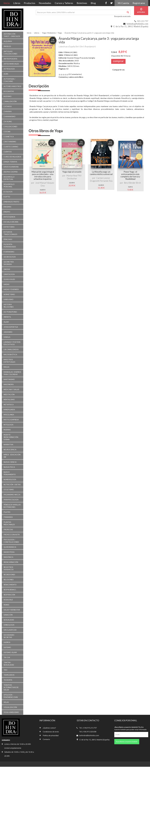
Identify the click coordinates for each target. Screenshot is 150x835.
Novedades (45, 3)
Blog (93, 3)
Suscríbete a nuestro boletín (126, 742)
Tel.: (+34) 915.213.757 (88, 728)
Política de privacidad (48, 735)
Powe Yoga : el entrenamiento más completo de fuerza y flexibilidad (130, 175)
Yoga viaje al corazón (71, 171)
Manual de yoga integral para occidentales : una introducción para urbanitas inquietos (43, 175)
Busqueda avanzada (122, 16)
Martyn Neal (71, 175)
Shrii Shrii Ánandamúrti (85, 46)
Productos (29, 3)
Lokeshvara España (67, 46)
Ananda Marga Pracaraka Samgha (81, 58)
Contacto (44, 739)
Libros (16, 3)
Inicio (8, 2)
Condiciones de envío (49, 732)
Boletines (82, 3)
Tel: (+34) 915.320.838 (87, 731)
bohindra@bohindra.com (137, 24)
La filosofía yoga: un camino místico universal (101, 172)
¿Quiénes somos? (47, 728)
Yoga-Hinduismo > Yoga (52, 33)
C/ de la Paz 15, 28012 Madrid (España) (130, 26)
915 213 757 (142, 21)
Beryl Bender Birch (132, 183)
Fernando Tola (106, 181)
